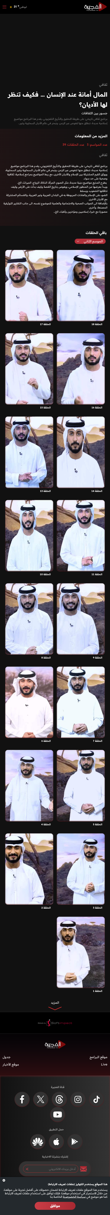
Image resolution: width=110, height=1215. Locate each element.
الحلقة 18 (97, 324)
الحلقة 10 (45, 574)
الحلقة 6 (46, 740)
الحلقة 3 (97, 907)
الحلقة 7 (97, 740)
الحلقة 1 (97, 991)
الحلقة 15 (45, 407)
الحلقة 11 (97, 574)
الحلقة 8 (46, 657)
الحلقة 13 (45, 491)
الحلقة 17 (45, 324)
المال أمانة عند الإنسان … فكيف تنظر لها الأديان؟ (57, 99)
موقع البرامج (98, 1057)
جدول (7, 1057)
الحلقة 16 (97, 407)
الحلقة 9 (97, 657)
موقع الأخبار (11, 1064)
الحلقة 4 (46, 824)
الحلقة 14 (96, 491)
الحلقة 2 (46, 907)
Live (104, 1064)
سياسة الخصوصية (74, 1196)
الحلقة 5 (97, 824)
